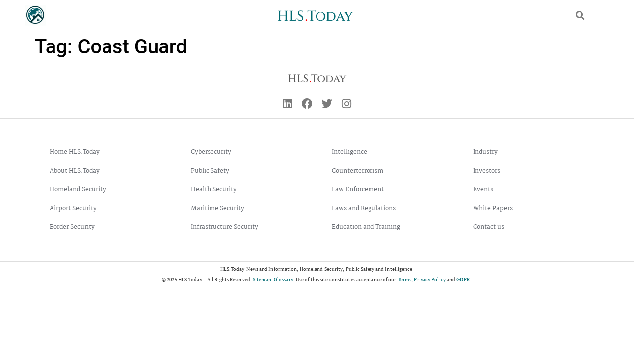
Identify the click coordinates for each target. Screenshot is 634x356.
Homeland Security (78, 189)
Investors (486, 171)
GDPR (462, 279)
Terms (405, 279)
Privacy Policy (429, 279)
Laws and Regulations (364, 208)
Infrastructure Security (224, 227)
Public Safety (210, 171)
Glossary (283, 279)
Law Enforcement (358, 189)
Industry (485, 152)
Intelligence (349, 152)
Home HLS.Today (75, 152)
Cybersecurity (211, 152)
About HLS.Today (75, 171)
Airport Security (73, 208)
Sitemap (262, 279)
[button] (580, 15)
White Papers (493, 208)
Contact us (488, 227)
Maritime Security (217, 208)
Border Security (72, 227)
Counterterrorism (357, 171)
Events (483, 189)
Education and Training (366, 227)
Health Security (214, 189)
